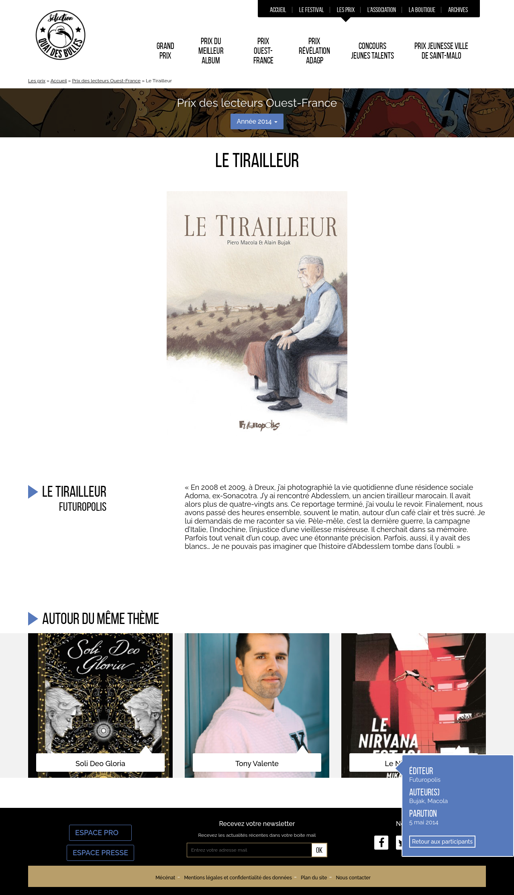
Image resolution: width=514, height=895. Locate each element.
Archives (458, 9)
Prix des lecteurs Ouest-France (106, 81)
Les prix (346, 9)
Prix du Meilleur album (211, 50)
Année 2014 (257, 121)
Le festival (311, 9)
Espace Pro (100, 832)
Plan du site (314, 878)
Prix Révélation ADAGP (314, 50)
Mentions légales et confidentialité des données (238, 878)
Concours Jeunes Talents (372, 50)
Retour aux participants (442, 841)
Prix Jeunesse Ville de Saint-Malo (441, 50)
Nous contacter (353, 878)
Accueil (278, 9)
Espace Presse (100, 852)
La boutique (422, 9)
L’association (381, 9)
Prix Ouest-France (263, 50)
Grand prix (165, 50)
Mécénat (165, 878)
